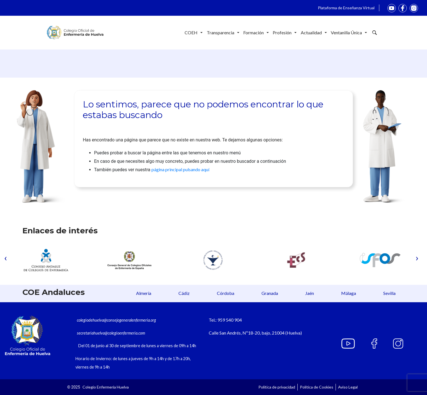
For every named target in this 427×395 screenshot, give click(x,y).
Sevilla (389, 293)
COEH (194, 32)
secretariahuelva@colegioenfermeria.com (111, 333)
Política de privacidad (276, 387)
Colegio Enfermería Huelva (105, 387)
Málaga (348, 293)
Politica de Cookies (316, 387)
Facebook (402, 8)
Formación (256, 32)
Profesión (285, 32)
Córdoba (225, 293)
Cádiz (184, 293)
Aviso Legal (348, 387)
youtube (391, 8)
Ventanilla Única (349, 32)
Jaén (309, 293)
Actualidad (314, 32)
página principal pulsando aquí (180, 169)
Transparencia (223, 32)
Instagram (414, 8)
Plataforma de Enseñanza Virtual (346, 7)
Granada (269, 293)
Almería (143, 293)
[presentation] (5, 258)
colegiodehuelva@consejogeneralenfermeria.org (116, 320)
